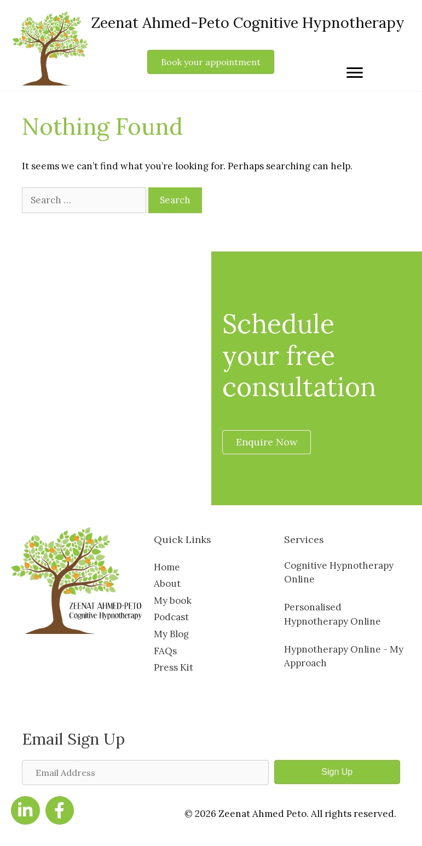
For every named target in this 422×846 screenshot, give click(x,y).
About (167, 584)
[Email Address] (145, 772)
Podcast (171, 617)
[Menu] (354, 73)
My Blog (171, 634)
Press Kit (173, 667)
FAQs (165, 651)
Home (167, 567)
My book (173, 601)
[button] (337, 772)
